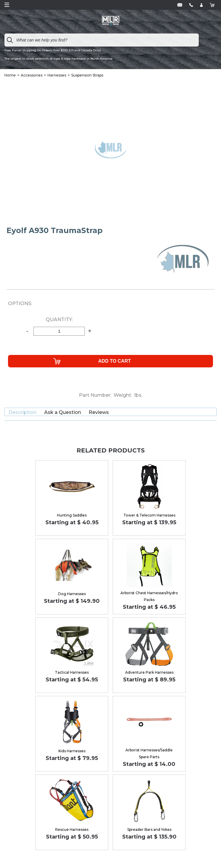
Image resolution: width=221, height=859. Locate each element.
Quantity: (59, 319)
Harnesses (56, 75)
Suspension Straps (87, 75)
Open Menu (6, 5)
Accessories (31, 75)
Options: (20, 303)
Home (10, 75)
